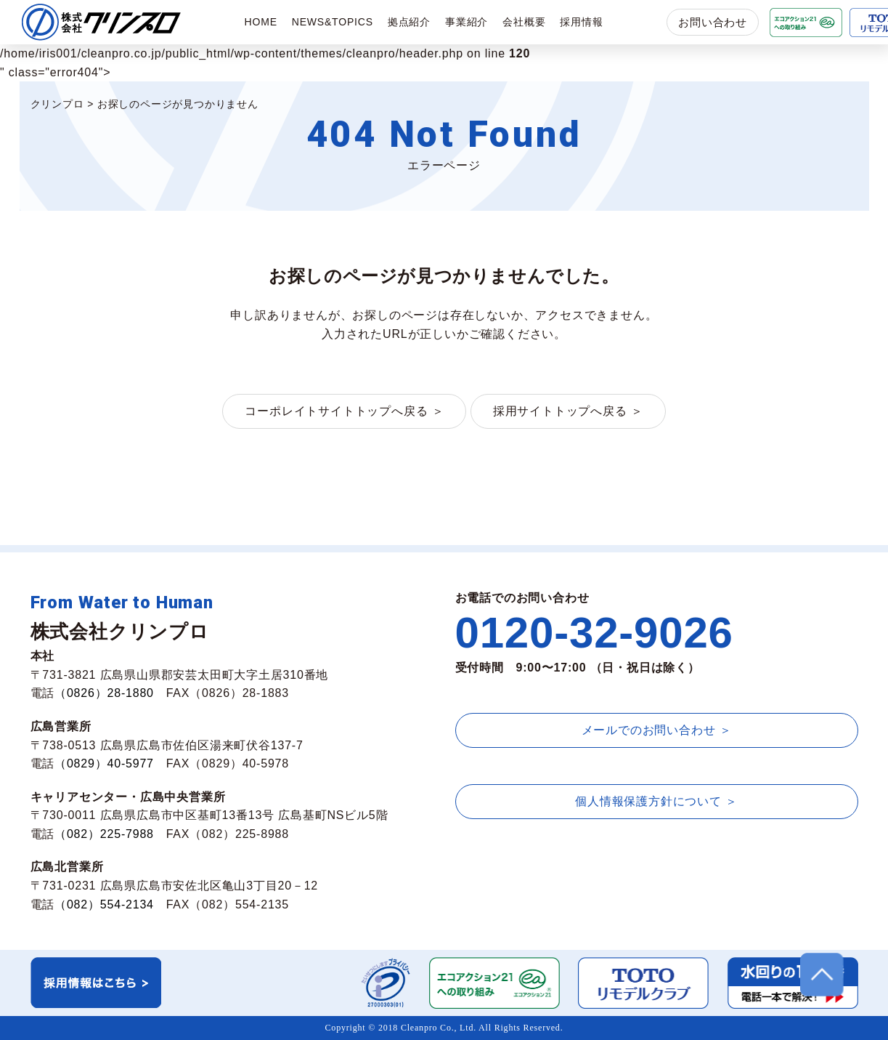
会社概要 (523, 22)
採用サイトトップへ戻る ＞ (568, 411)
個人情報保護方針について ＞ (656, 801)
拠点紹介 (409, 22)
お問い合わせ (712, 22)
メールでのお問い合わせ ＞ (657, 730)
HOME (261, 22)
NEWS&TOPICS (332, 22)
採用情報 (581, 22)
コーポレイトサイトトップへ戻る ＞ (344, 411)
